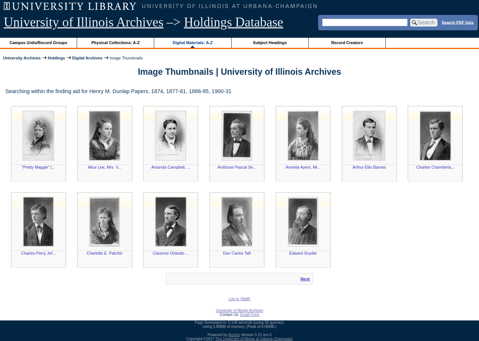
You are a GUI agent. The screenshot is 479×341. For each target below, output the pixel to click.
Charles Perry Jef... (38, 253)
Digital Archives (87, 58)
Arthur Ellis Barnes (369, 167)
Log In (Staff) (239, 299)
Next (305, 279)
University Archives (21, 58)
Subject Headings (270, 42)
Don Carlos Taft (237, 253)
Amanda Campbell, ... (170, 167)
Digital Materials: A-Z (193, 42)
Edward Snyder (303, 253)
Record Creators (347, 42)
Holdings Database (233, 22)
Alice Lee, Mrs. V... (105, 167)
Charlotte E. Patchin (105, 253)
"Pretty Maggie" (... (38, 167)
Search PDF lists (457, 22)
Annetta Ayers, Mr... (303, 167)
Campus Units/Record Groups (38, 42)
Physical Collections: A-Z (115, 42)
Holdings (56, 58)
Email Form (249, 315)
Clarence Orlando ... (171, 253)
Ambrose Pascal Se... (236, 167)
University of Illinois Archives (84, 22)
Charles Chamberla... (435, 167)
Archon (234, 335)
